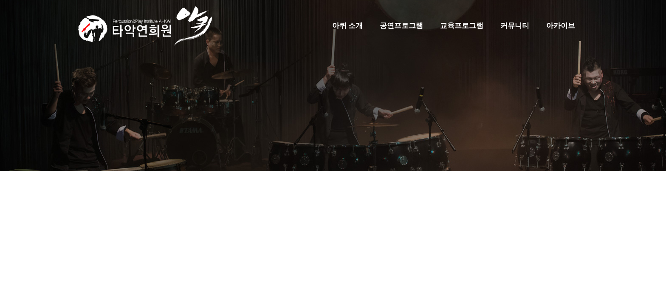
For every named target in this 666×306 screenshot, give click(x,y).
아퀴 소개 (347, 26)
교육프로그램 (461, 26)
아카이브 (560, 26)
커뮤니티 (514, 26)
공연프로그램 (401, 26)
